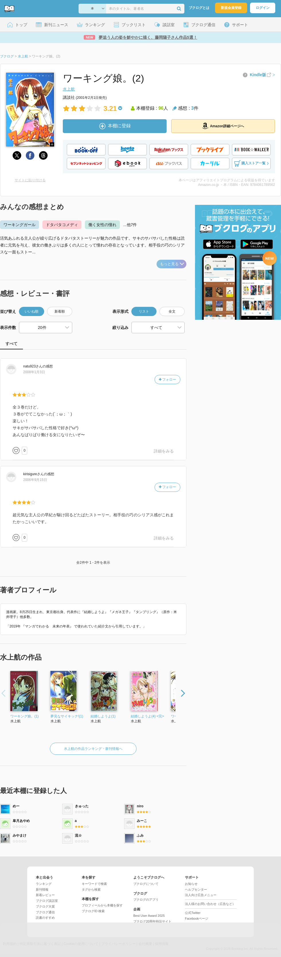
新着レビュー (45, 895)
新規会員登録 (231, 8)
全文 (172, 311)
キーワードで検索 (94, 883)
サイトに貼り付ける (30, 180)
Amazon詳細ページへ (223, 126)
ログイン (263, 8)
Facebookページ (196, 918)
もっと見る (172, 264)
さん (32, 366)
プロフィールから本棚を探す (102, 905)
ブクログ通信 (45, 912)
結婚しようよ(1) (103, 716)
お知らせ (191, 883)
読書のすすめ (45, 917)
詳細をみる (164, 451)
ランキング (44, 883)
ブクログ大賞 (45, 906)
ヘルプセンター (196, 889)
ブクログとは (199, 8)
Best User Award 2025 (149, 915)
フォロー (167, 380)
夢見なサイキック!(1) (66, 716)
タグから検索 (91, 889)
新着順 (59, 311)
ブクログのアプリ (146, 899)
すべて (11, 343)
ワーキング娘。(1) (24, 716)
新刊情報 (42, 889)
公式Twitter (192, 912)
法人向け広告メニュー (200, 895)
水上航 (69, 89)
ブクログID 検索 (93, 911)
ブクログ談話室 (47, 900)
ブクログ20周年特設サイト (152, 921)
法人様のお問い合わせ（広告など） (210, 904)
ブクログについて (146, 883)
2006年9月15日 (35, 480)
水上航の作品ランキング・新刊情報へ (93, 749)
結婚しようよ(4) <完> (147, 716)
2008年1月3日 (34, 372)
